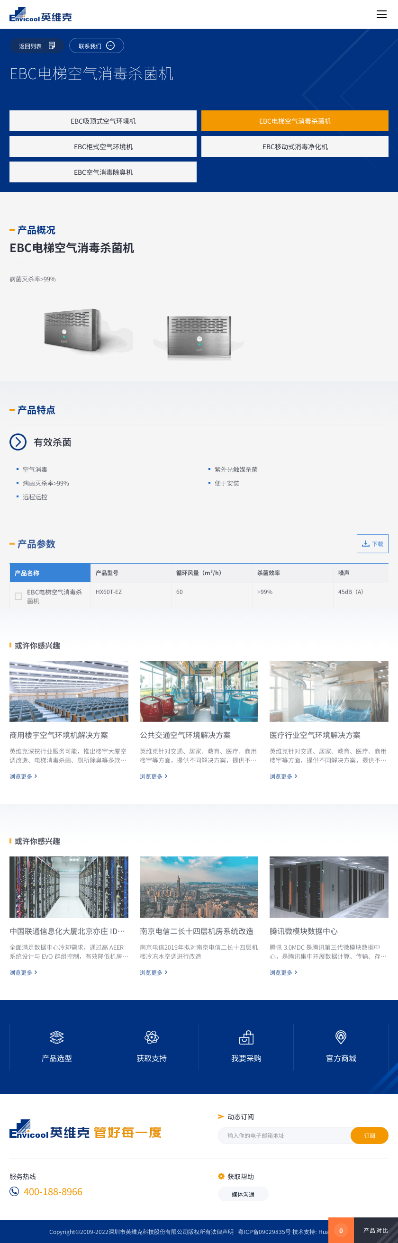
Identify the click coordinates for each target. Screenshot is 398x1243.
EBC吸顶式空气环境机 (103, 121)
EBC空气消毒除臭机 (103, 172)
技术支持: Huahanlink (320, 1231)
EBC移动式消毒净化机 (295, 146)
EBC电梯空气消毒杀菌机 (295, 121)
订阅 (369, 1135)
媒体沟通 (243, 1194)
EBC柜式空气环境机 (103, 146)
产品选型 (57, 1057)
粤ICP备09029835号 (264, 1231)
